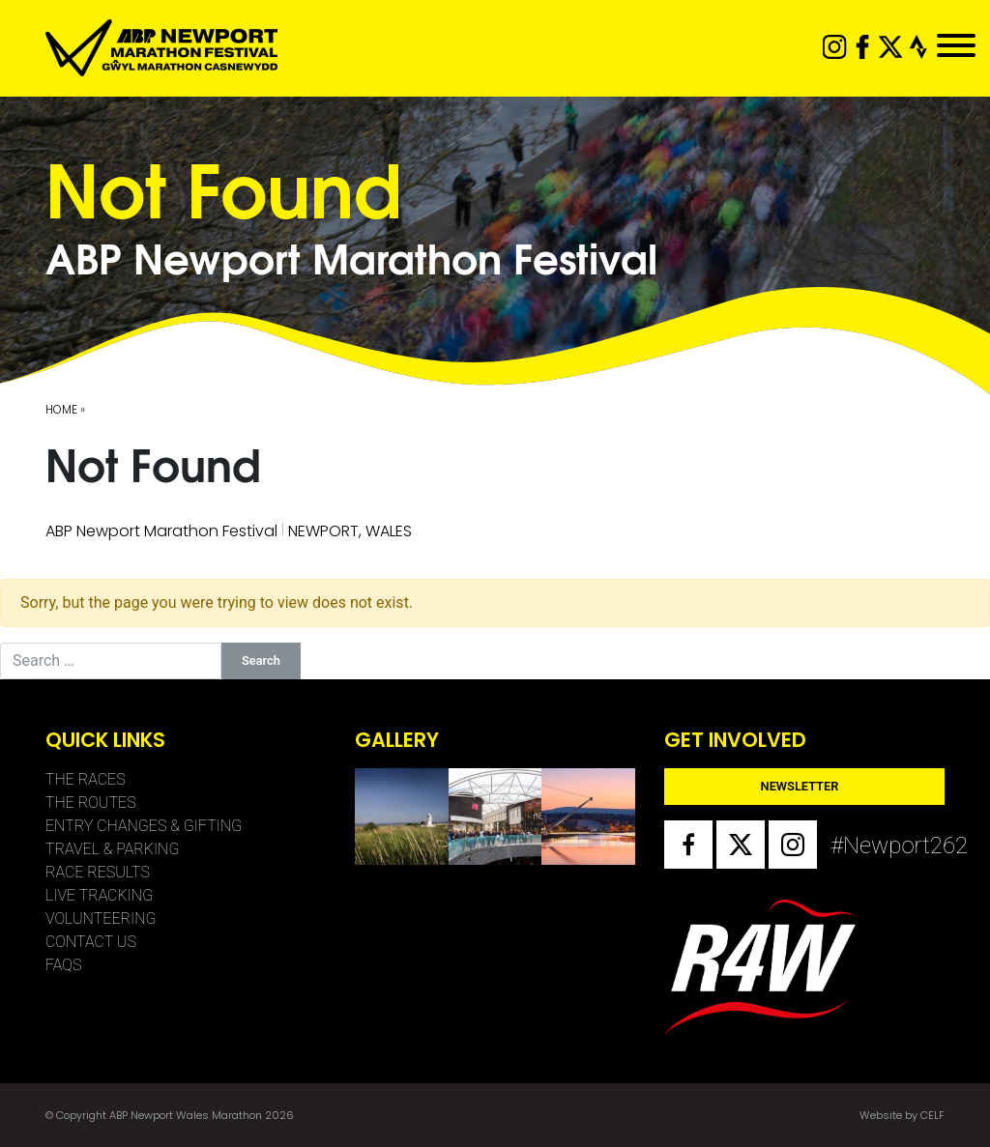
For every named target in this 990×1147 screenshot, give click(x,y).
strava (919, 47)
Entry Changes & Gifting (143, 826)
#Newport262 (854, 845)
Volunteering (100, 918)
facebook (863, 47)
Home (61, 409)
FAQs (63, 965)
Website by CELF (902, 1115)
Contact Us (90, 941)
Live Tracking (99, 895)
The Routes (90, 802)
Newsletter (800, 786)
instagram (835, 47)
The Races (85, 779)
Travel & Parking (112, 849)
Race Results (97, 872)
